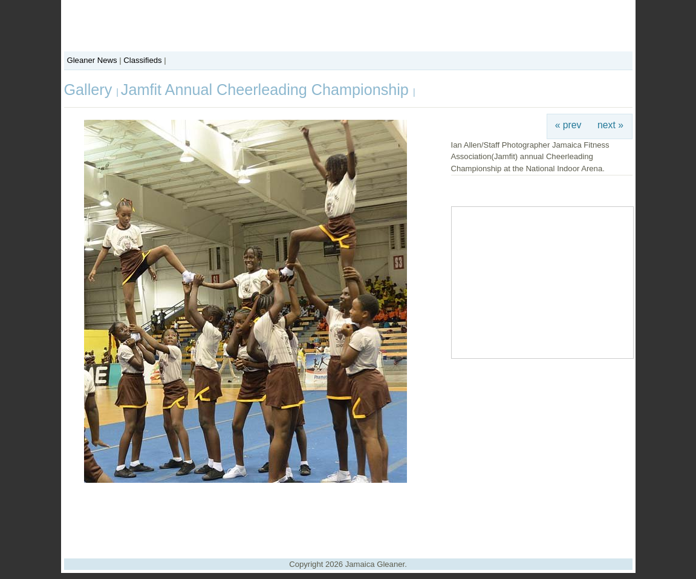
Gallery (90, 89)
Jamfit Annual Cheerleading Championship (267, 89)
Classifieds (142, 60)
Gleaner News (92, 60)
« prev (568, 125)
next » (610, 125)
